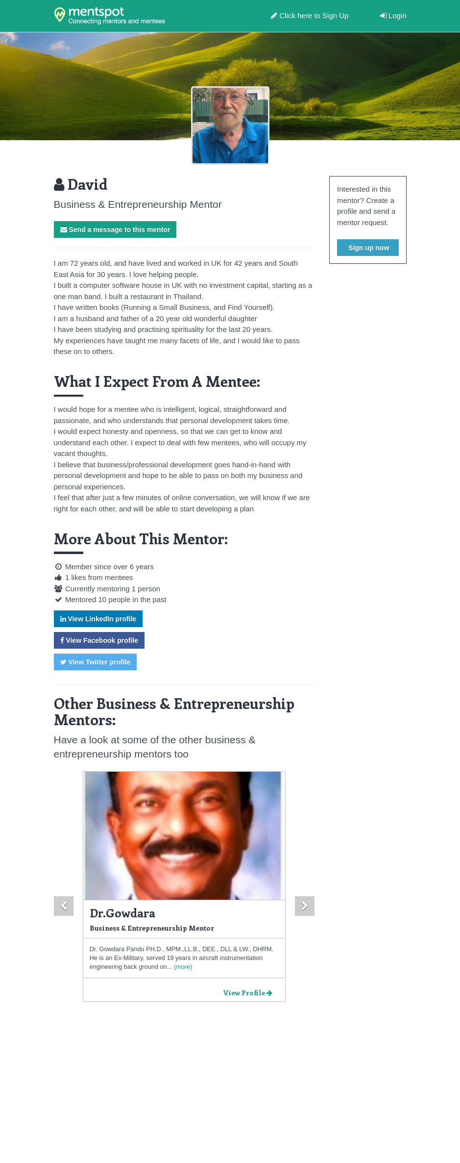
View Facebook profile (99, 640)
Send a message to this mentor (115, 229)
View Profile (247, 992)
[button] (63, 906)
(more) (182, 966)
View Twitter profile (95, 662)
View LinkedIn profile (98, 619)
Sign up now (367, 248)
